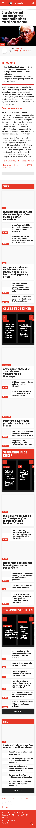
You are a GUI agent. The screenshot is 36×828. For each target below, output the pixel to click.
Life (2, 44)
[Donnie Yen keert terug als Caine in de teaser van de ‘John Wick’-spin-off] (6, 681)
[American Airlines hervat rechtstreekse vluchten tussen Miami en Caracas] (5, 767)
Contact (5, 823)
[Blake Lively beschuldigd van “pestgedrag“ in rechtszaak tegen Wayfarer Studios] (18, 503)
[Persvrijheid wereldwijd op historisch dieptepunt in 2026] (18, 408)
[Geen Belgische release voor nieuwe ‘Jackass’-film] (6, 671)
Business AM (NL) (8, 815)
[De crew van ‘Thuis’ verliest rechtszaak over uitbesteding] (5, 775)
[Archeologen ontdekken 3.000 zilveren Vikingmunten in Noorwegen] (18, 357)
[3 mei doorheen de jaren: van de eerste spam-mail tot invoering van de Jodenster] (6, 594)
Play (3, 667)
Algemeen (5, 302)
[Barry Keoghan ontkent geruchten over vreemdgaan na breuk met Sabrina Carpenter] (6, 530)
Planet (15, 798)
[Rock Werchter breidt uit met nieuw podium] (5, 751)
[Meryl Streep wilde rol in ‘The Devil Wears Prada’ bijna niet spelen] (6, 392)
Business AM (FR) (22, 815)
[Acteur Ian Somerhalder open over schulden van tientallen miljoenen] (6, 297)
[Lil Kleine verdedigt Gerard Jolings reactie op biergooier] (6, 382)
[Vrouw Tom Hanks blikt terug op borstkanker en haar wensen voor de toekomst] (6, 225)
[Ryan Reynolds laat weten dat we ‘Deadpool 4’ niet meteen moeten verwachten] (18, 200)
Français (5, 807)
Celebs (4, 232)
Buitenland (6, 244)
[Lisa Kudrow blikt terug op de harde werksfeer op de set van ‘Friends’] (6, 693)
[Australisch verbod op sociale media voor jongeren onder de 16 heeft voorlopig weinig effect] (18, 255)
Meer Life (24, 790)
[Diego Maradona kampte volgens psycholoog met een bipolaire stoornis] (25, 619)
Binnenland (6, 293)
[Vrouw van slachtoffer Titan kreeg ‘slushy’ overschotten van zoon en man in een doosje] (6, 237)
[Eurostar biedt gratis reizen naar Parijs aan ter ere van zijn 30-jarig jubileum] (6, 652)
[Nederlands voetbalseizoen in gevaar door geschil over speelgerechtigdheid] (14, 621)
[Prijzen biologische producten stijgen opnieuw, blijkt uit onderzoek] (5, 759)
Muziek (4, 707)
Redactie (18, 48)
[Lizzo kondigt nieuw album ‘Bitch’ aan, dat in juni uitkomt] (6, 702)
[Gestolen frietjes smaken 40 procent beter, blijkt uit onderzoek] (5, 782)
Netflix (4, 436)
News (4, 798)
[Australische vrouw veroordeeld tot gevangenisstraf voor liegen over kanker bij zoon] (6, 284)
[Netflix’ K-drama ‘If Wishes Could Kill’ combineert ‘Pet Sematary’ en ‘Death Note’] (6, 432)
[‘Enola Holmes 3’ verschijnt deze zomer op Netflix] (6, 585)
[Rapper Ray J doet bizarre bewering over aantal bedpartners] (18, 550)
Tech (4, 263)
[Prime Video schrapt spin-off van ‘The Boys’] (6, 663)
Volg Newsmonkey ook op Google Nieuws (18, 161)
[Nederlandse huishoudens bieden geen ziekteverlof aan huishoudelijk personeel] (6, 574)
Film (3, 208)
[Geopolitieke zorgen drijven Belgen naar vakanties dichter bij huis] (6, 441)
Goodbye (5, 817)
